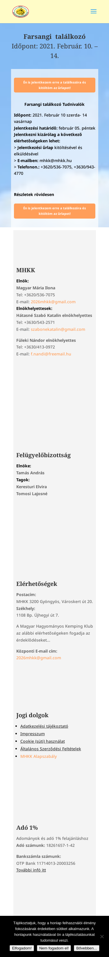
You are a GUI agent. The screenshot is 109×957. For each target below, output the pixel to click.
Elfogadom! (21, 948)
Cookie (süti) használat (42, 741)
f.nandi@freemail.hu (51, 354)
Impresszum (32, 733)
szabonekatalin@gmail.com (58, 329)
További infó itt (31, 870)
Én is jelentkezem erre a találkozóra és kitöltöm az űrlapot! (54, 85)
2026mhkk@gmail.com (53, 301)
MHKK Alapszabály (38, 756)
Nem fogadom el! (54, 948)
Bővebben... (86, 948)
